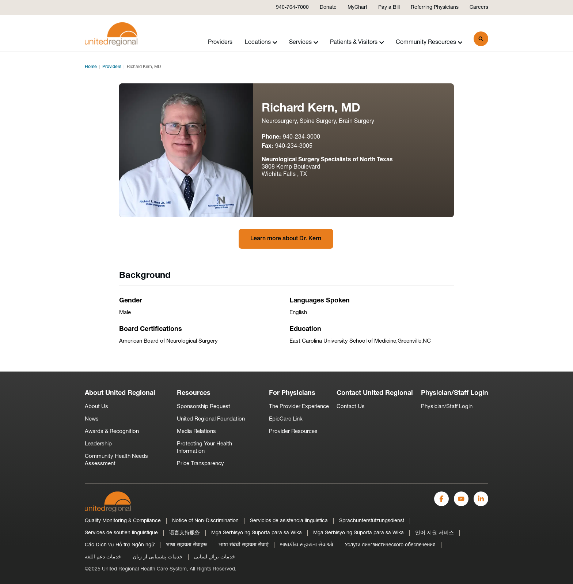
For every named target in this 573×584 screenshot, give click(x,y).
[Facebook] (441, 498)
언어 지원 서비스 (434, 533)
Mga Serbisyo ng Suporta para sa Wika (256, 533)
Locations (261, 42)
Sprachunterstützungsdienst (371, 521)
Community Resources (429, 42)
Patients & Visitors (357, 42)
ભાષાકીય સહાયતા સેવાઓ (306, 545)
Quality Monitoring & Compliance (123, 521)
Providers (220, 42)
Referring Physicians (435, 7)
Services (303, 42)
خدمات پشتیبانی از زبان (158, 557)
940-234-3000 (301, 137)
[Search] (481, 38)
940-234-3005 (293, 146)
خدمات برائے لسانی (214, 557)
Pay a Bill (389, 7)
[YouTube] (461, 498)
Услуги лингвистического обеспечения (390, 545)
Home (91, 67)
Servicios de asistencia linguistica (289, 521)
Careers (479, 7)
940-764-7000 (292, 7)
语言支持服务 (184, 533)
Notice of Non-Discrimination (205, 521)
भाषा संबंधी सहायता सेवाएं (244, 545)
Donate (328, 7)
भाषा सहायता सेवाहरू (186, 545)
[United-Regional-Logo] (108, 501)
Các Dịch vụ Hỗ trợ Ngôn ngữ (120, 545)
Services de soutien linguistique (121, 533)
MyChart (357, 7)
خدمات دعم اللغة (103, 557)
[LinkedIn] (481, 498)
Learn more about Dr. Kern (285, 239)
